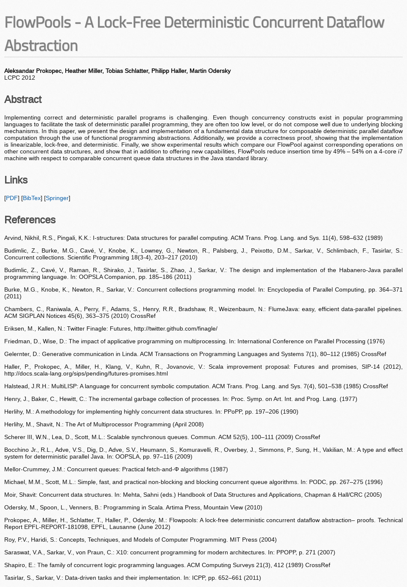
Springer (57, 198)
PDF (12, 198)
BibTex (32, 198)
